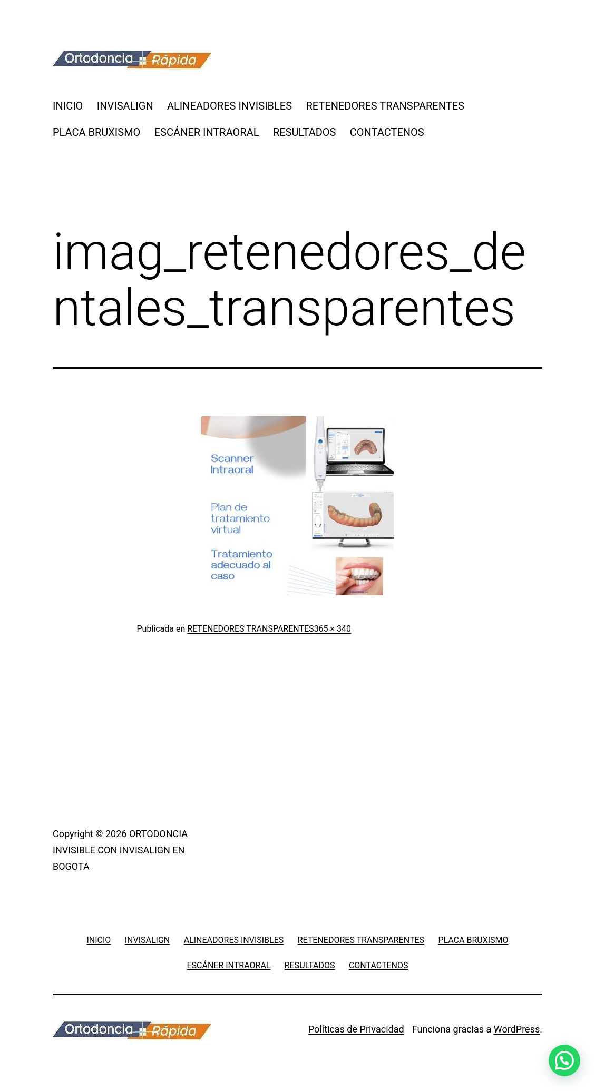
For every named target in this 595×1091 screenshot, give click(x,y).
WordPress (517, 1029)
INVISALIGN (125, 106)
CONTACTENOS (387, 132)
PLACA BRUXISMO (96, 132)
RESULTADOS (304, 132)
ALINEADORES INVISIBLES (229, 106)
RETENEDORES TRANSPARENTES (385, 106)
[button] (564, 1060)
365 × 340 (332, 629)
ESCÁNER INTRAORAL (206, 132)
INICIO (68, 106)
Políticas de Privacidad (356, 1029)
